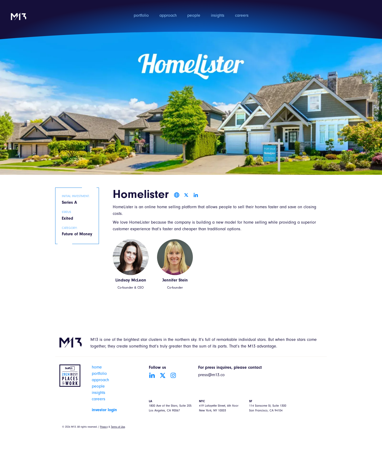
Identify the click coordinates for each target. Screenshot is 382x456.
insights (217, 16)
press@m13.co (211, 375)
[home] (18, 20)
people (193, 16)
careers (242, 16)
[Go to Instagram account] (173, 375)
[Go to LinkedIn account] (152, 375)
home (97, 368)
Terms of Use (118, 427)
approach (168, 16)
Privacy (104, 427)
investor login (104, 410)
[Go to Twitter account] (162, 375)
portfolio (141, 16)
